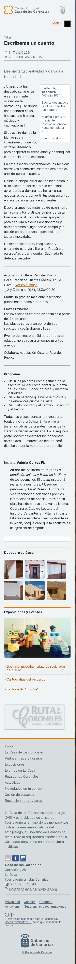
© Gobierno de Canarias (37, 952)
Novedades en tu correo (23, 789)
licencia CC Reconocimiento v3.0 (31, 920)
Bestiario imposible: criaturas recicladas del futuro (36, 668)
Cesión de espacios (19, 795)
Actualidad (13, 782)
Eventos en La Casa (20, 770)
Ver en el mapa (26, 285)
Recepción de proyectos (23, 801)
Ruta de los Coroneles (22, 776)
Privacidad (12, 902)
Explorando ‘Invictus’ (22, 689)
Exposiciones (15, 764)
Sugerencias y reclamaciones (45, 906)
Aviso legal (12, 906)
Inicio (9, 746)
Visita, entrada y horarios (24, 758)
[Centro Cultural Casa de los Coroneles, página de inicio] (34, 10)
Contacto (45, 902)
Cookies (29, 902)
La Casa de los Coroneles (24, 752)
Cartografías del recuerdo (26, 679)
